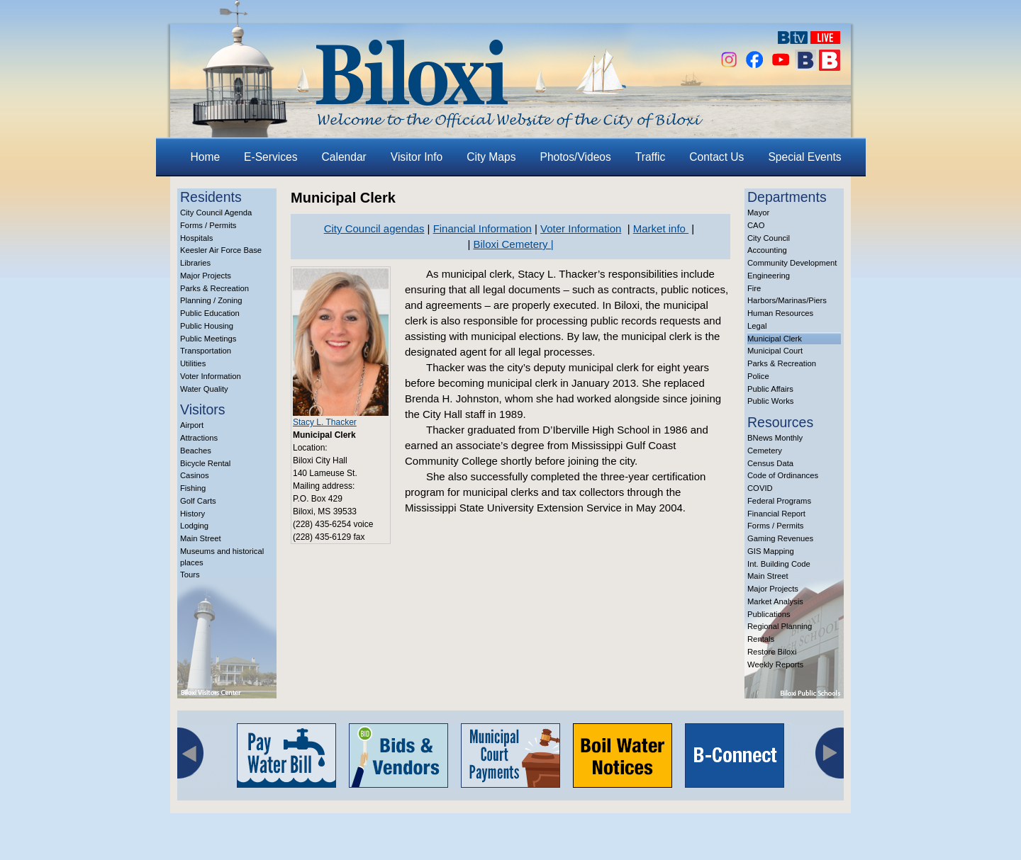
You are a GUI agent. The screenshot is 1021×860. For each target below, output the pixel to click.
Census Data (770, 463)
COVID (760, 488)
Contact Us (716, 157)
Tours (190, 574)
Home (206, 157)
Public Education (210, 313)
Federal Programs (779, 501)
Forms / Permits (208, 225)
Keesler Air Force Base (221, 250)
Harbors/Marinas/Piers (787, 300)
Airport (191, 425)
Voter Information (210, 376)
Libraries (195, 263)
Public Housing (206, 326)
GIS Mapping (770, 551)
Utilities (193, 363)
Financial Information (482, 228)
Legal (757, 326)
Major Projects (205, 275)
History (192, 513)
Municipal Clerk (774, 338)
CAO (755, 225)
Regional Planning (779, 626)
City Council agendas (374, 228)
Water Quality (204, 389)
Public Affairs (770, 389)
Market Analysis (775, 601)
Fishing (193, 488)
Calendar (344, 157)
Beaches (195, 450)
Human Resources (780, 313)
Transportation (205, 350)
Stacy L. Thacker (325, 422)
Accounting (767, 250)
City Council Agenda (216, 212)
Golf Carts (198, 501)
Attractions (199, 438)
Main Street (200, 538)
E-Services (270, 157)
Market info (660, 228)
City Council (768, 238)
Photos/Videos (575, 157)
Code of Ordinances (782, 475)
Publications (769, 614)
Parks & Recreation (214, 288)
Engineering (768, 275)
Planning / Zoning (211, 300)
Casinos (194, 475)
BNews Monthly (775, 438)
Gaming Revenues (780, 538)
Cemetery (764, 450)
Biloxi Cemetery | (513, 244)
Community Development (792, 263)
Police (758, 376)
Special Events (804, 157)
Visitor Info (416, 157)
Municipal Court (775, 350)
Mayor (758, 212)
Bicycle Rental (205, 463)
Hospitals (196, 238)
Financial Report (776, 513)
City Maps (491, 157)
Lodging (194, 525)
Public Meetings (208, 338)
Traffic (650, 157)
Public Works (770, 401)
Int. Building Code (778, 564)
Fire (754, 288)
